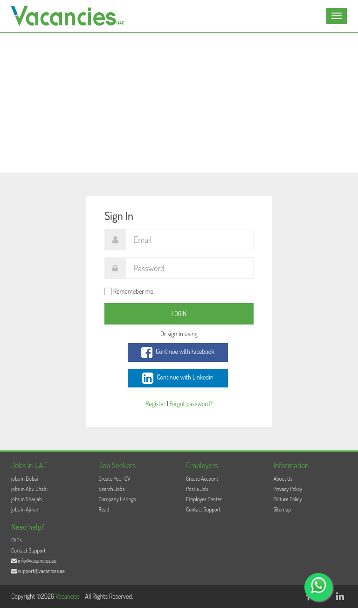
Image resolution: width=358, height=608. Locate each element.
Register (155, 404)
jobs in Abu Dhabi (29, 488)
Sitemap (282, 509)
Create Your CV (115, 478)
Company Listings (117, 499)
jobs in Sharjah (26, 499)
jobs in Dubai (24, 478)
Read (104, 509)
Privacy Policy (288, 488)
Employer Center (204, 499)
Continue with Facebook (177, 352)
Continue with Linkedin (177, 378)
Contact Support (203, 509)
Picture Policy (288, 499)
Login (179, 314)
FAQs (16, 540)
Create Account (202, 478)
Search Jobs (112, 488)
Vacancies (68, 596)
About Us (283, 478)
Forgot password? (191, 404)
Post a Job (197, 488)
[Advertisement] (179, 102)
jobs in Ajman (25, 509)
